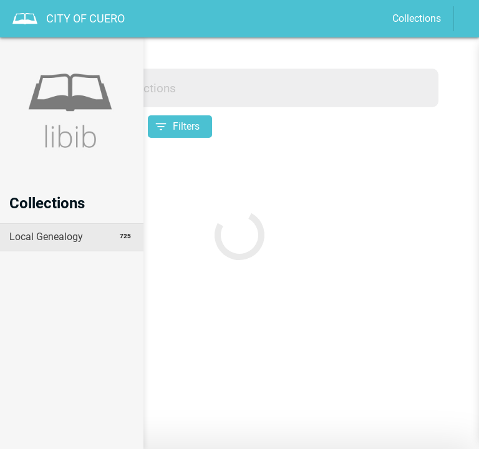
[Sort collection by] (71, 126)
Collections (416, 18)
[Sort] (125, 126)
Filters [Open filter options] (186, 126)
